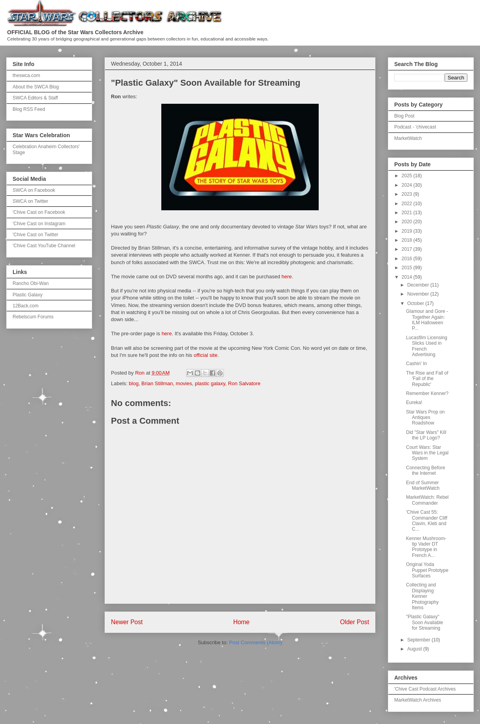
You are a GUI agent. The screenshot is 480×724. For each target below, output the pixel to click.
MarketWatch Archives (417, 700)
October (416, 303)
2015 (408, 267)
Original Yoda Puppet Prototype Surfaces (427, 570)
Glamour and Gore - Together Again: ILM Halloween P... (427, 320)
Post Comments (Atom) (255, 642)
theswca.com (26, 75)
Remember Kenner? (427, 393)
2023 (408, 194)
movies (184, 383)
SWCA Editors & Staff (35, 98)
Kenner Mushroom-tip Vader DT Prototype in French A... (426, 547)
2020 (408, 221)
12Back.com (26, 306)
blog (134, 383)
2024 (408, 185)
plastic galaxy (210, 383)
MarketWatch (408, 138)
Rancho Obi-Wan (31, 283)
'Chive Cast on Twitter (35, 234)
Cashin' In (416, 363)
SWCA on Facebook (34, 190)
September (419, 640)
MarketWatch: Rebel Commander (427, 499)
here (287, 276)
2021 (408, 212)
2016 (408, 258)
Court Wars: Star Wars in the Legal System (427, 453)
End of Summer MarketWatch (422, 485)
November (418, 294)
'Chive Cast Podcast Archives (425, 689)
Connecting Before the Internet (425, 470)
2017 (408, 249)
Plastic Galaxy (27, 295)
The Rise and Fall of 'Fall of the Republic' (427, 378)
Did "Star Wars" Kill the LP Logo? (426, 435)
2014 (408, 277)
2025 (408, 175)
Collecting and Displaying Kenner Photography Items (422, 596)
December (418, 285)
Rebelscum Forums (33, 317)
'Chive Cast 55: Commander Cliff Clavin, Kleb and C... (426, 520)
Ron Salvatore (244, 383)
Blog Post (404, 116)
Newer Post (127, 622)
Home (241, 622)
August (415, 649)
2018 (408, 240)
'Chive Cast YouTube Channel (44, 245)
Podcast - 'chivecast (415, 127)
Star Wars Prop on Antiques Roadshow (425, 417)
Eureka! (414, 402)
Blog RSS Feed (29, 109)
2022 (408, 203)
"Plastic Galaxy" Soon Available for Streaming (424, 622)
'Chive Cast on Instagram (39, 223)
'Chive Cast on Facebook (39, 212)
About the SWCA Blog (36, 87)
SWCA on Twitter (30, 201)
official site (205, 355)
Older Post (354, 622)
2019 (408, 231)
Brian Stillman (157, 383)
